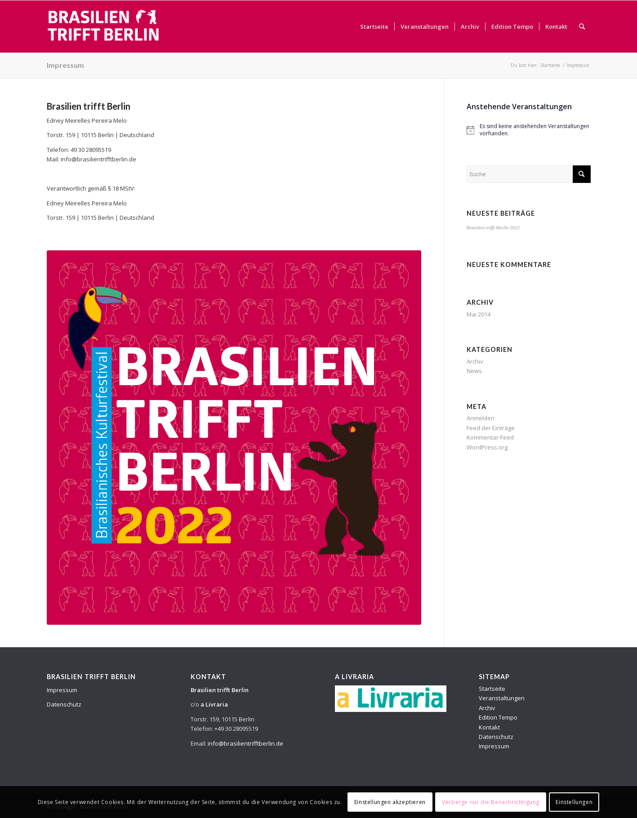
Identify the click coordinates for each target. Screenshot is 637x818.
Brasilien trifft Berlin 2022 (493, 227)
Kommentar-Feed (490, 437)
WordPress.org (487, 447)
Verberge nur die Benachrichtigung (490, 802)
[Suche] (582, 26)
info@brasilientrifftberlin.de (245, 743)
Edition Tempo (498, 717)
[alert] (529, 130)
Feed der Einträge (491, 428)
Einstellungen (574, 802)
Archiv (475, 361)
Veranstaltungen (502, 698)
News (474, 371)
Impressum (65, 65)
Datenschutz (64, 704)
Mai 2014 (478, 314)
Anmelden (480, 418)
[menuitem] (374, 26)
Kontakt (489, 727)
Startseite (492, 689)
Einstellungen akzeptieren (390, 802)
